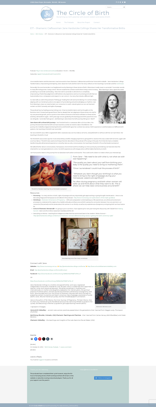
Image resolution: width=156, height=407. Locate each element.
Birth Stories (39, 34)
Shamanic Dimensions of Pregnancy (53, 200)
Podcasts (55, 347)
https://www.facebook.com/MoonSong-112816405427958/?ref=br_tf (59, 273)
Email (50, 74)
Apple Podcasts (42, 74)
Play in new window (42, 71)
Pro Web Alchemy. (63, 406)
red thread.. (120, 83)
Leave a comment (65, 347)
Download (53, 71)
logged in (42, 360)
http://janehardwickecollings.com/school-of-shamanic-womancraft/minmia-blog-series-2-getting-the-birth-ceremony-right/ (73, 215)
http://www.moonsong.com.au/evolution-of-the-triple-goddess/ (94, 197)
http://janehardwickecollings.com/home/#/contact (51, 270)
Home (32, 34)
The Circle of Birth (78, 13)
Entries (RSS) (74, 406)
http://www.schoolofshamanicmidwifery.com (102, 266)
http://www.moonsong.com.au (47, 266)
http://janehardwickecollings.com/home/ (72, 266)
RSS (59, 74)
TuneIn (55, 74)
